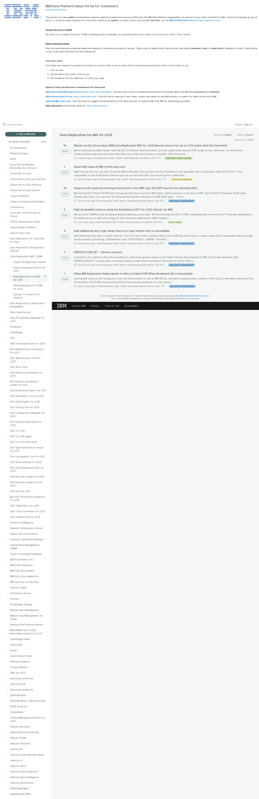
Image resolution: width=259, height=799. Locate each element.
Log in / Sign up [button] (244, 124)
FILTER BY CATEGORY (17, 142)
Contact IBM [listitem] (79, 305)
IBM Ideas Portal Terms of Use (194, 296)
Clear (43, 142)
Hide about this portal (56, 9)
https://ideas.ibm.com (208, 20)
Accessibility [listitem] (132, 305)
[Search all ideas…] (30, 124)
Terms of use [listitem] (111, 305)
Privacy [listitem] (95, 305)
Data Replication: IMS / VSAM (108, 158)
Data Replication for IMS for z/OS (140, 158)
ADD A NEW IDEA (26, 134)
